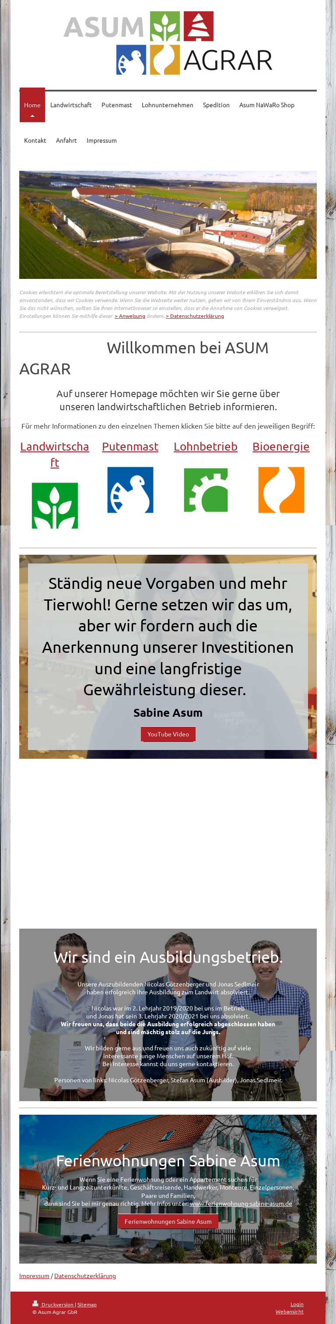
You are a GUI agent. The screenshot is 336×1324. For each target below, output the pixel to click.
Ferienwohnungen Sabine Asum (168, 1221)
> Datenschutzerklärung (195, 315)
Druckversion (53, 1304)
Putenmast (130, 446)
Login (297, 1303)
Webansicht (290, 1311)
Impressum (34, 1275)
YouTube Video (168, 734)
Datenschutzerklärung (85, 1275)
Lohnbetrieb (206, 446)
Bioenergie (281, 446)
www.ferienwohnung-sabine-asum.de (241, 1203)
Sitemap (87, 1304)
